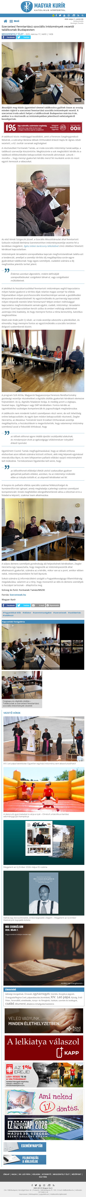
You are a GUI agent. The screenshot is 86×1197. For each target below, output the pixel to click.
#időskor (27, 612)
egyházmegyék (41, 993)
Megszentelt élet (13, 34)
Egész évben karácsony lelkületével (41, 246)
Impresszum (23, 1194)
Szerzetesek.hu (18, 594)
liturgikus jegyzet (66, 994)
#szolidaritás (74, 612)
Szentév (54, 994)
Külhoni (36, 1174)
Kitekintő (46, 1174)
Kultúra (43, 1177)
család (9, 1003)
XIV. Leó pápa (60, 997)
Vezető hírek (11, 712)
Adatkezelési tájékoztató (58, 1194)
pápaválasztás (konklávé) (38, 997)
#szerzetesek (59, 612)
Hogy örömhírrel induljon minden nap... (18, 930)
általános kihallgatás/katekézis (40, 1004)
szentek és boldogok (68, 1000)
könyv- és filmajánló (41, 1000)
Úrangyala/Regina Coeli (15, 997)
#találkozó (8, 615)
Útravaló (28, 994)
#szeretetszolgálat (42, 612)
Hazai (14, 1174)
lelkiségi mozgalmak (14, 994)
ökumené (20, 1003)
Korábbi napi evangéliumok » (72, 983)
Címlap (6, 1174)
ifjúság (74, 997)
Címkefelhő (10, 989)
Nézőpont (76, 1174)
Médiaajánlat (33, 1194)
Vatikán (54, 1000)
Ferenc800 (15, 1000)
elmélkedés (26, 1000)
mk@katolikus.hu (68, 1190)
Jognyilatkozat (44, 1194)
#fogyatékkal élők (12, 612)
